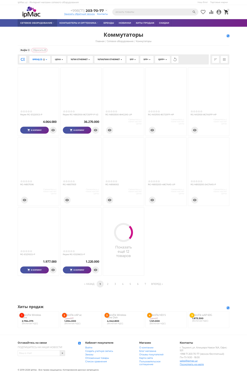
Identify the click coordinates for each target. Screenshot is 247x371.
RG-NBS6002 (112, 184)
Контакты (102, 14)
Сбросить (39, 50)
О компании (146, 347)
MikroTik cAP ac (73, 315)
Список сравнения (96, 361)
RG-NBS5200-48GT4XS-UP (161, 184)
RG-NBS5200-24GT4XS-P (203, 184)
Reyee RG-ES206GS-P (74, 254)
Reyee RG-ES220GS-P (31, 114)
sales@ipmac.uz (188, 360)
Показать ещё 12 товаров (123, 251)
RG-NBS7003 (69, 184)
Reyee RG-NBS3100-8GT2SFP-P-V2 (80, 114)
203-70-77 (87, 11)
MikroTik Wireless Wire (31, 316)
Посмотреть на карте (192, 364)
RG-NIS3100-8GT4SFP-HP (203, 114)
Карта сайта (146, 358)
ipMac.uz (22, 2)
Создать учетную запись (99, 351)
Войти (88, 347)
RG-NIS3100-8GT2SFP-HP (161, 114)
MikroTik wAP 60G (202, 315)
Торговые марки (219, 2)
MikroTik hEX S (158, 315)
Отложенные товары (97, 358)
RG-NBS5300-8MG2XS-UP (118, 114)
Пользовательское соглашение (150, 363)
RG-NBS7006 (27, 184)
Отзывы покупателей (151, 354)
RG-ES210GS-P (27, 254)
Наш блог (203, 2)
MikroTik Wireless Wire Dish (116, 316)
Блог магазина (147, 351)
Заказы (89, 354)
